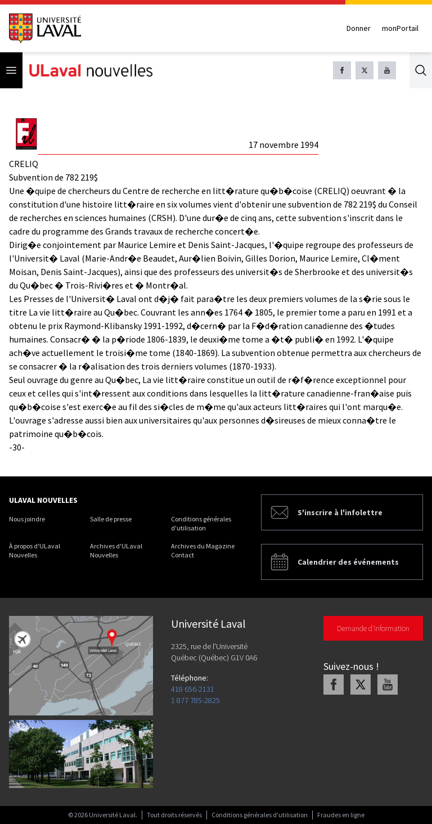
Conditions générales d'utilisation (201, 523)
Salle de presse (111, 519)
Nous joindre (27, 519)
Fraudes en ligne (340, 815)
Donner (358, 28)
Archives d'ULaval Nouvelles (116, 550)
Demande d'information (373, 628)
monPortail (400, 28)
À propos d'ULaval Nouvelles (34, 550)
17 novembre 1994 (283, 144)
